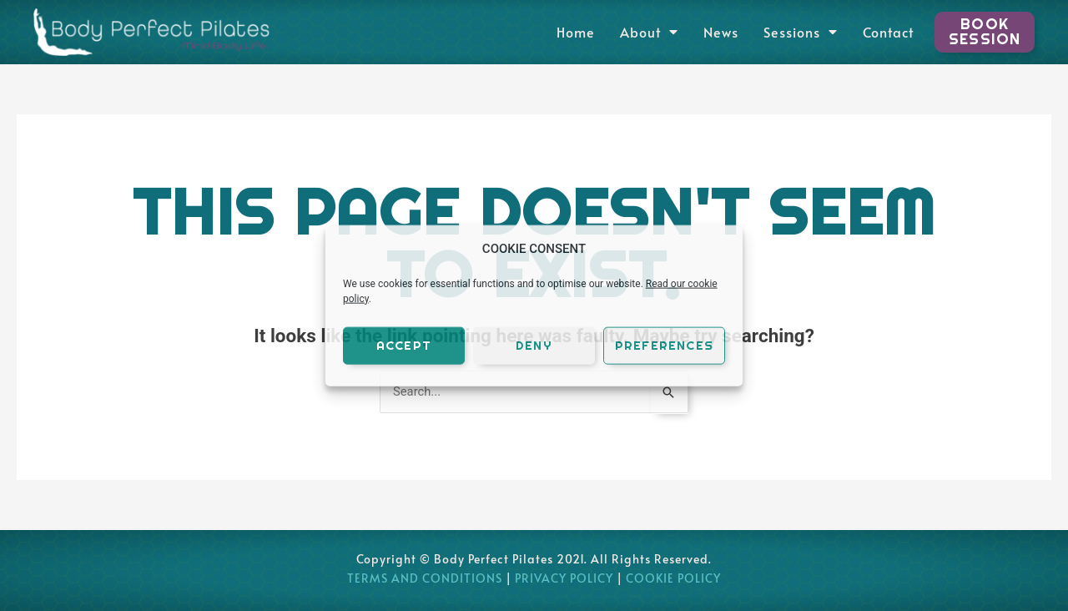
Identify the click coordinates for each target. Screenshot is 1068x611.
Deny (534, 345)
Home (574, 32)
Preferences (664, 345)
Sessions (799, 32)
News (719, 32)
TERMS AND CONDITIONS (424, 579)
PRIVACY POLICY (564, 579)
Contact (886, 32)
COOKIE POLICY (673, 579)
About (647, 32)
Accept (403, 345)
